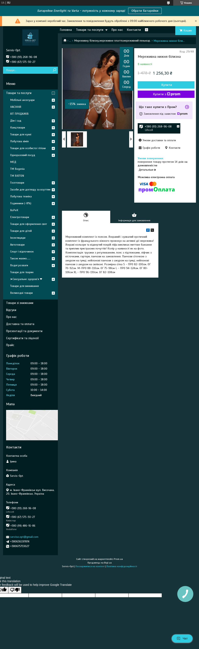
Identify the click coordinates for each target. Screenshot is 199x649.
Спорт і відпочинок (22, 251)
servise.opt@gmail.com (24, 537)
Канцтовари (17, 127)
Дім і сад (15, 120)
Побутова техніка (21, 196)
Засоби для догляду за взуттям (30, 189)
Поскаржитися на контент (90, 566)
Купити (166, 85)
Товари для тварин (22, 272)
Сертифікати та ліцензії (22, 338)
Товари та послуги (89, 30)
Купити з (166, 94)
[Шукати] (54, 70)
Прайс (10, 345)
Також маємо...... (20, 258)
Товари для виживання (24, 286)
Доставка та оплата (20, 324)
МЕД (13, 162)
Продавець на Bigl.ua (100, 562)
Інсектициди (17, 237)
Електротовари (19, 217)
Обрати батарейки (144, 11)
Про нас (117, 30)
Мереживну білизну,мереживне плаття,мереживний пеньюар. (112, 40)
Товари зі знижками (19, 303)
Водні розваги (19, 265)
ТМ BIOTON (17, 175)
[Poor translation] (14, 590)
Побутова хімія (19, 141)
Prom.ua (118, 559)
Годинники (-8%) (20, 203)
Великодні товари (21, 293)
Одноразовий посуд (22, 155)
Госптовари (17, 182)
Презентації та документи (24, 331)
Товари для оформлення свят (28, 224)
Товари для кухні (20, 134)
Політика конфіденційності (122, 566)
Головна (66, 30)
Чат (182, 638)
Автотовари (17, 244)
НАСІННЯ (15, 107)
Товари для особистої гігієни (28, 148)
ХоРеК (14, 210)
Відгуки (11, 310)
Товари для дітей (21, 231)
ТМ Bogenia (17, 169)
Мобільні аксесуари (22, 100)
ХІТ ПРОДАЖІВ (19, 113)
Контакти (134, 30)
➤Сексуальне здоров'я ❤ (26, 279)
